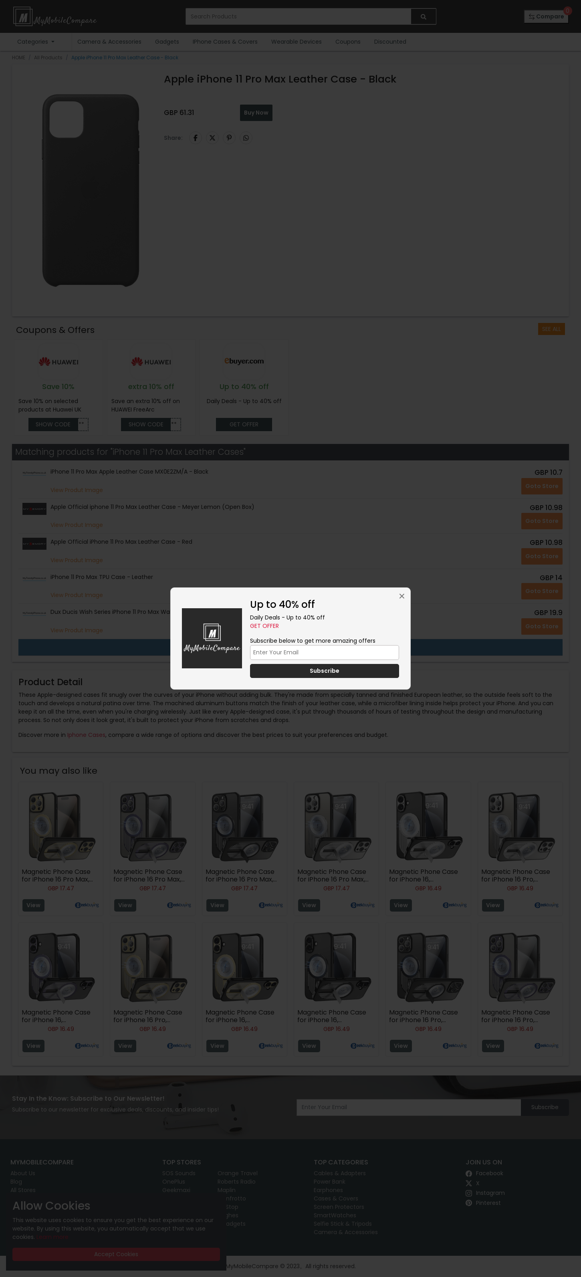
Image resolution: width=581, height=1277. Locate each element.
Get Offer (264, 626)
